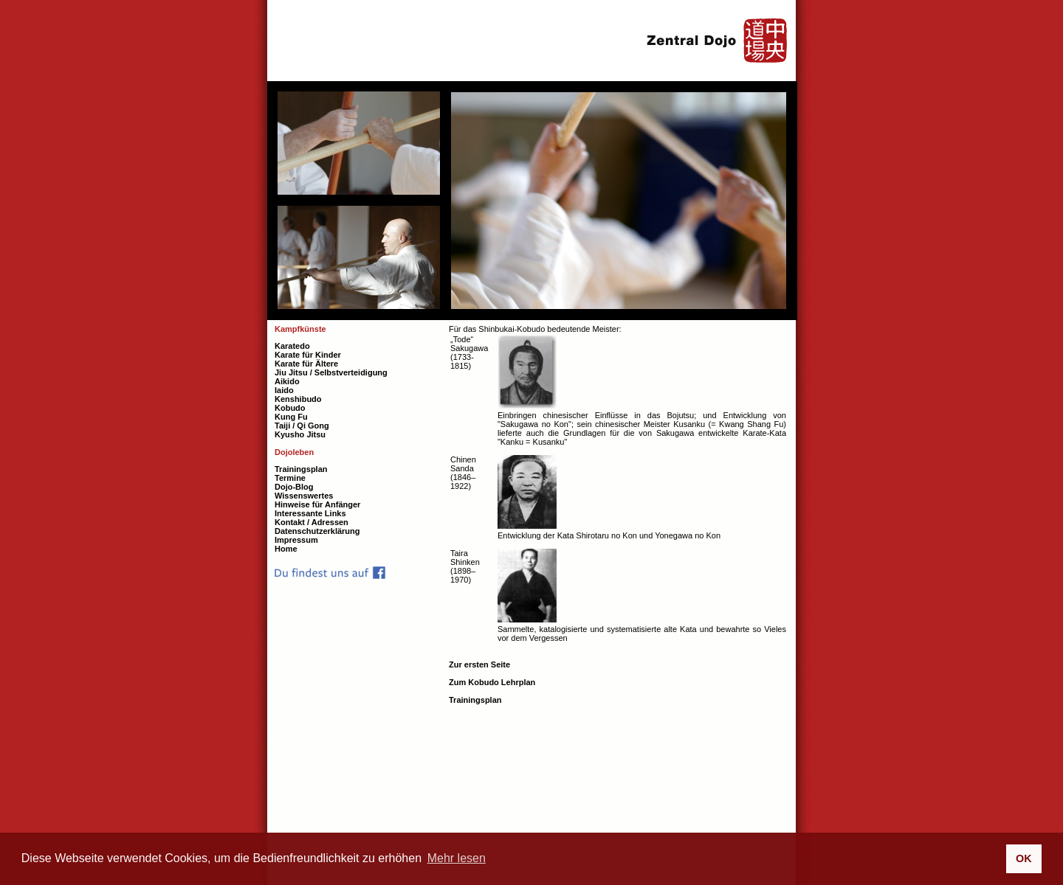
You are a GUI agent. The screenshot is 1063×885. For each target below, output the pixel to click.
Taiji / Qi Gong (302, 425)
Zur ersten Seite (479, 664)
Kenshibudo (298, 399)
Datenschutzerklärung (317, 531)
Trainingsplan (475, 699)
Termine (290, 477)
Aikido (287, 381)
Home (286, 548)
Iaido (284, 390)
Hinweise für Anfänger (317, 504)
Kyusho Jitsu (300, 434)
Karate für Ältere (306, 363)
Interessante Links (310, 513)
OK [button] (1024, 858)
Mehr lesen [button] (456, 858)
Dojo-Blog (294, 486)
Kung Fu (291, 416)
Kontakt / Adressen (311, 522)
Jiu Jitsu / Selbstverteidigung (331, 372)
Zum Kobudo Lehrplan (492, 682)
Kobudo (290, 407)
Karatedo (292, 345)
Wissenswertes (304, 495)
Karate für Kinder (308, 354)
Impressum (296, 539)
